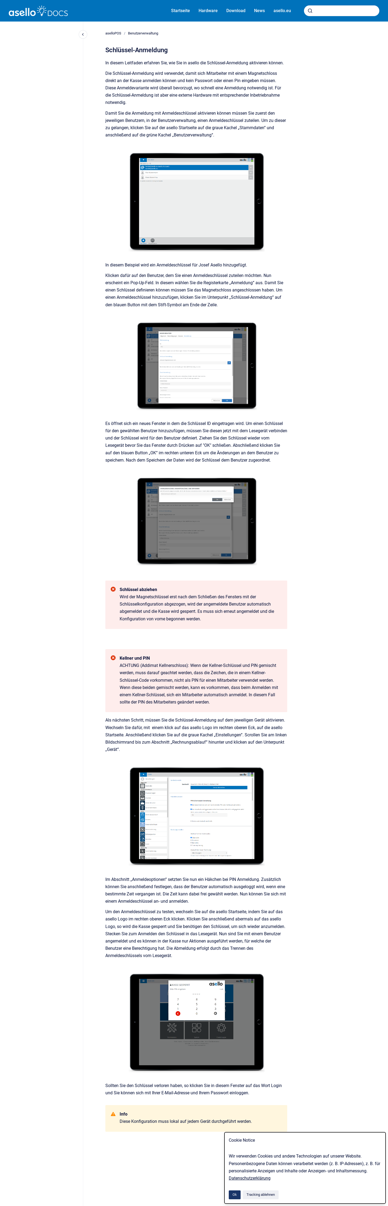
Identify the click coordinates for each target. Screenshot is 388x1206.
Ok (235, 1195)
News (259, 10)
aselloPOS (113, 33)
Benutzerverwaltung (143, 33)
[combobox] (341, 11)
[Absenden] (310, 10)
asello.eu (282, 10)
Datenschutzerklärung (250, 1178)
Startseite (180, 10)
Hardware (208, 10)
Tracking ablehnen (261, 1195)
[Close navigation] (83, 34)
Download (235, 10)
